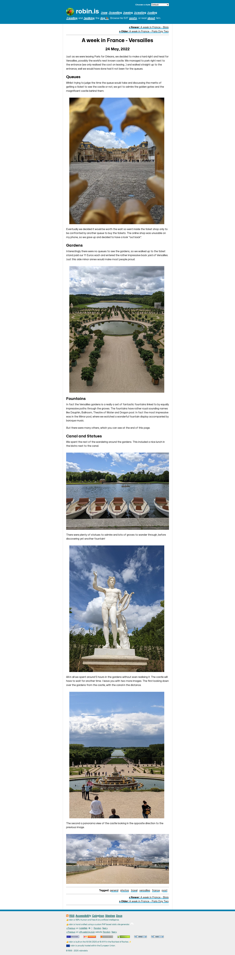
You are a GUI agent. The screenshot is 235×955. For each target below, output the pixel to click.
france (156, 890)
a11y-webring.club (87, 932)
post (164, 890)
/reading (71, 18)
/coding (152, 12)
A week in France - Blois (149, 27)
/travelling (115, 12)
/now (104, 12)
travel (134, 890)
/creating (140, 12)
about (151, 18)
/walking (89, 18)
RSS (72, 916)
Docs (119, 916)
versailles (144, 890)
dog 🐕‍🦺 (104, 18)
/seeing (128, 12)
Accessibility (83, 916)
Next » (105, 928)
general (114, 890)
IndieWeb (83, 928)
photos (124, 890)
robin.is (87, 11)
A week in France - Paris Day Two (144, 31)
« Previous (70, 928)
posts (133, 18)
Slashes (110, 916)
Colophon (98, 916)
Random (97, 928)
